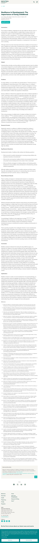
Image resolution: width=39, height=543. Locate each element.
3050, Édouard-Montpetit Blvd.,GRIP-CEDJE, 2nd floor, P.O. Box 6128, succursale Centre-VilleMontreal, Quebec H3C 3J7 (7, 511)
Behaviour (3, 493)
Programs (3, 503)
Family (2, 501)
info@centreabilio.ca (4, 516)
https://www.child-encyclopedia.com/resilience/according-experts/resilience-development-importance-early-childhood (18, 473)
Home (12, 493)
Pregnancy (3, 499)
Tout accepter (29, 540)
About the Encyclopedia (14, 496)
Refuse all (10, 540)
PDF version (5, 22)
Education (3, 495)
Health (2, 497)
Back (3, 6)
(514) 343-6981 (5, 515)
